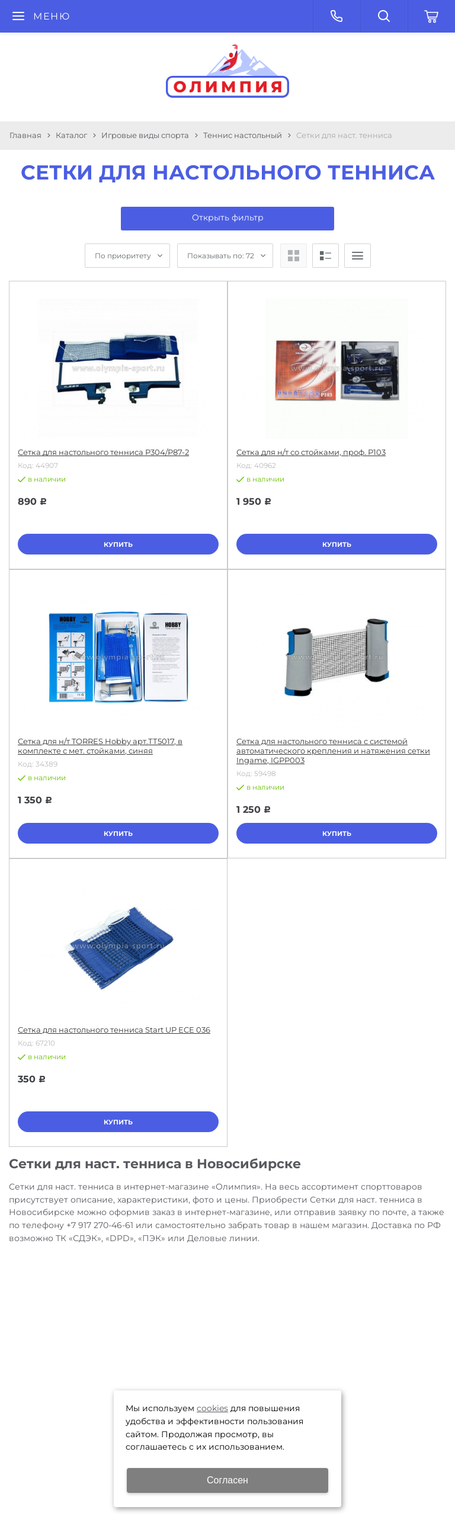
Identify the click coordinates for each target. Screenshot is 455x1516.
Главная (25, 135)
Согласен (227, 1480)
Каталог (71, 135)
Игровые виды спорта (145, 135)
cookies (212, 1408)
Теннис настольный (242, 135)
